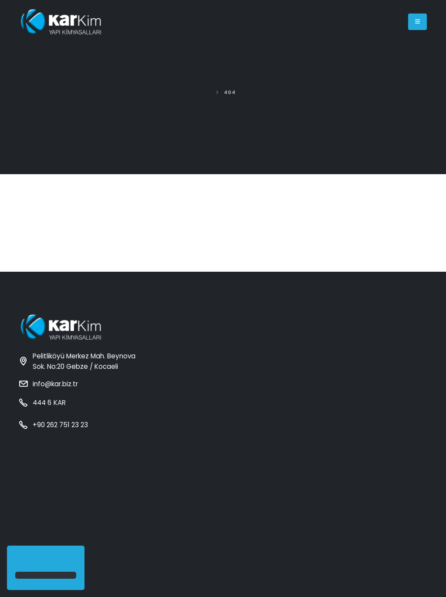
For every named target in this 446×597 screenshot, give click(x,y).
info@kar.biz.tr (55, 383)
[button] (16, 559)
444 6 (49, 403)
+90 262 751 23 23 (60, 424)
